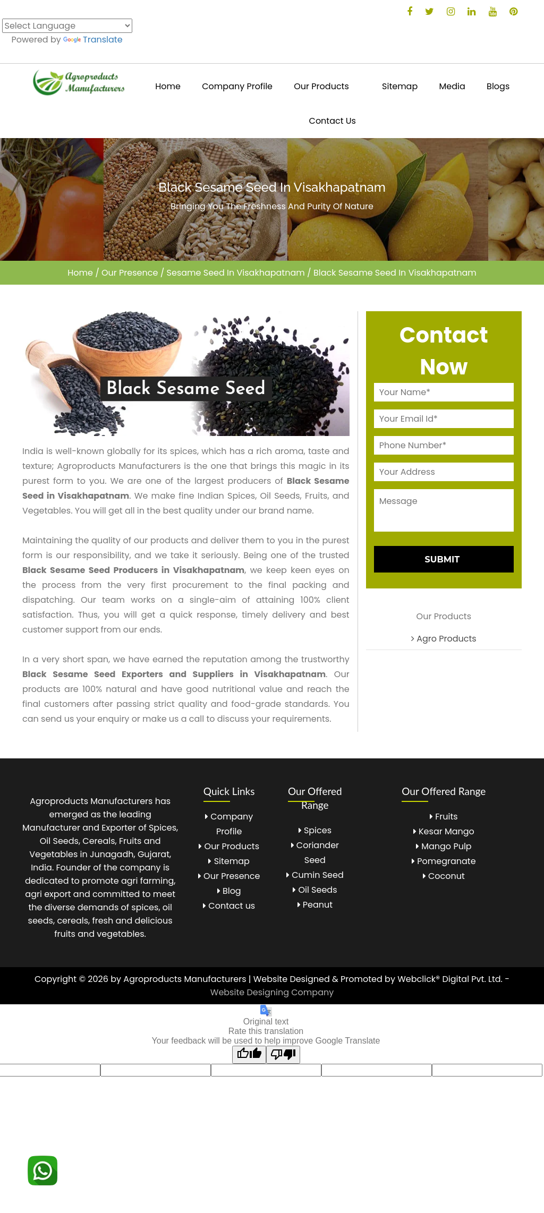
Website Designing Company (272, 992)
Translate (93, 39)
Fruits (444, 816)
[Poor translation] (283, 1055)
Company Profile (237, 86)
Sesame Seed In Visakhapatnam (236, 273)
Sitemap (400, 86)
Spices (315, 830)
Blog (229, 891)
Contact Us (332, 121)
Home (168, 86)
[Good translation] (249, 1055)
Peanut (315, 905)
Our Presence (129, 273)
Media (452, 86)
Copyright (55, 979)
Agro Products (444, 639)
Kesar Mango (443, 831)
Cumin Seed (315, 875)
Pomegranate (444, 861)
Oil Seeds (315, 890)
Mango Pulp (444, 846)
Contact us (229, 906)
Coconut (444, 876)
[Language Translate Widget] (67, 26)
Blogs (498, 86)
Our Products (321, 86)
